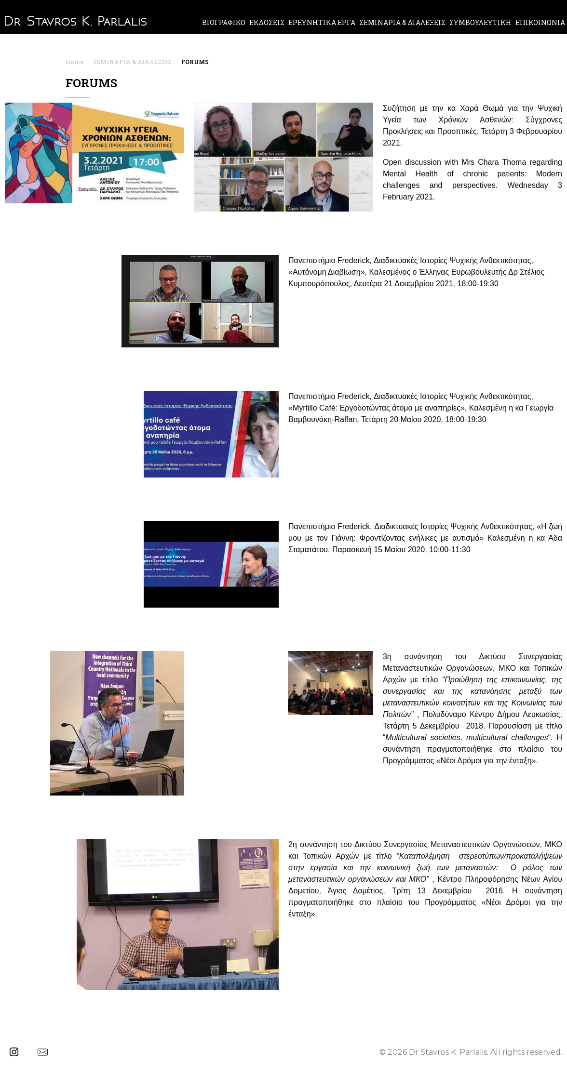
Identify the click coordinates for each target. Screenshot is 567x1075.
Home (74, 62)
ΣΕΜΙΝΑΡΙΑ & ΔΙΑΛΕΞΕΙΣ (132, 62)
